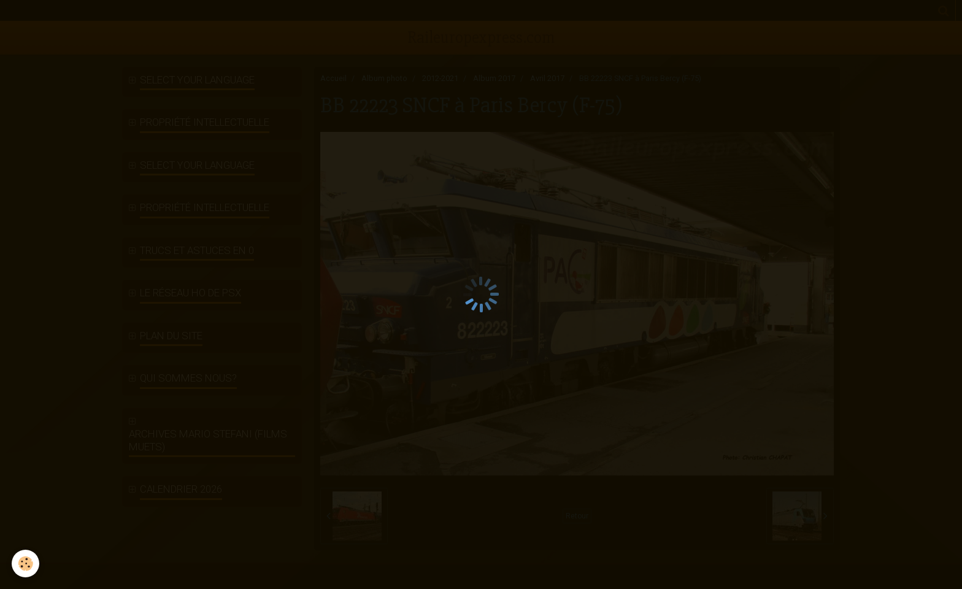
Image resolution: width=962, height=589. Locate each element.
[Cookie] (26, 563)
